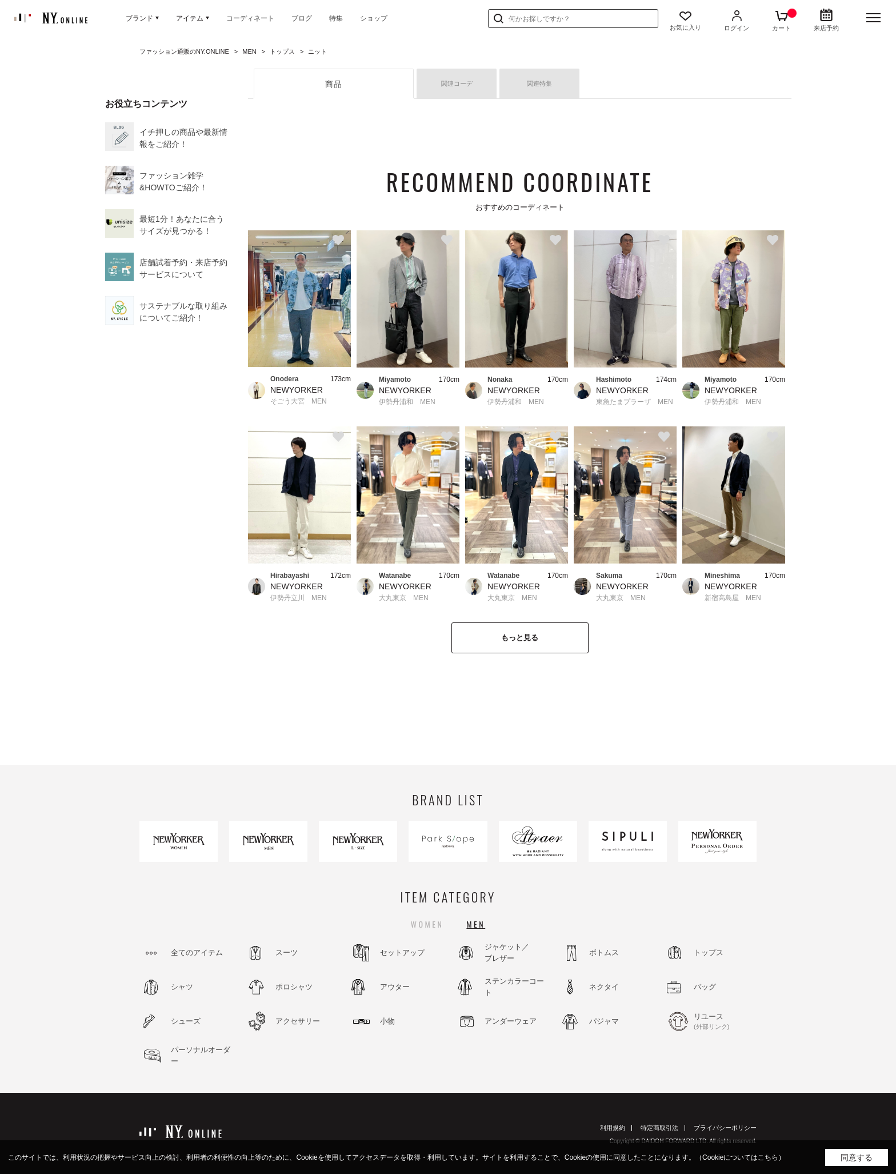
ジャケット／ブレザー (507, 953)
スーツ (286, 952)
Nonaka (499, 380)
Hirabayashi (289, 576)
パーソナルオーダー (200, 1055)
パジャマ (604, 1021)
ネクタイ (604, 987)
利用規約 (612, 1127)
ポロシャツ (294, 987)
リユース (724, 1022)
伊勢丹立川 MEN (298, 598)
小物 (387, 1021)
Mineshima (722, 576)
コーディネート (250, 18)
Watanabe (395, 576)
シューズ (186, 1021)
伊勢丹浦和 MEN (407, 402)
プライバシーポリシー (725, 1127)
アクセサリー (297, 1021)
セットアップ (402, 952)
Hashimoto (613, 380)
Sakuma (609, 576)
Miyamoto (395, 380)
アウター (395, 987)
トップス (708, 952)
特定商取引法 (659, 1127)
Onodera (284, 379)
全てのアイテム (197, 952)
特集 (336, 18)
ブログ (301, 18)
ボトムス (604, 952)
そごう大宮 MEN (298, 401)
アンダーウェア (511, 1021)
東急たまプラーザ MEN (634, 402)
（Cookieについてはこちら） (740, 1157)
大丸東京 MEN (404, 598)
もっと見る (519, 637)
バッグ (705, 987)
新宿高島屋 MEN (733, 598)
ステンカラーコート (514, 987)
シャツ (182, 987)
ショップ (373, 18)
